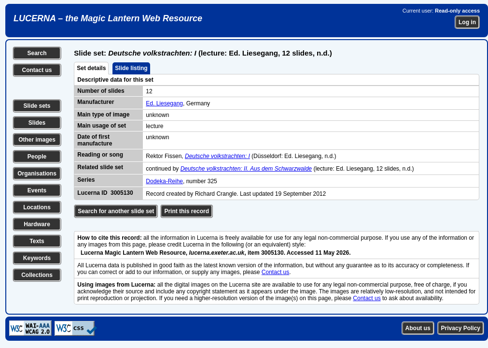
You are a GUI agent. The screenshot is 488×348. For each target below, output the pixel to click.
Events (37, 190)
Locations (37, 207)
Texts (36, 241)
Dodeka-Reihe (164, 181)
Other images (37, 139)
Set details (91, 68)
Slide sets (36, 105)
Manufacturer (95, 102)
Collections (37, 275)
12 (149, 91)
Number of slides (100, 90)
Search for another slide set (116, 211)
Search (36, 53)
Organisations (36, 173)
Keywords (37, 258)
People (37, 156)
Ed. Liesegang (164, 103)
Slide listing (131, 68)
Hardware (37, 224)
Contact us (37, 70)
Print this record (186, 211)
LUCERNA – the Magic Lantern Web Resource (108, 18)
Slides (36, 122)
